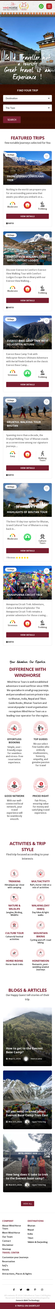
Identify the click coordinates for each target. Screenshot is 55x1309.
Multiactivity (40, 881)
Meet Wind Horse (11, 1232)
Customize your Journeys (15, 1257)
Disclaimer (7, 1245)
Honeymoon (40, 960)
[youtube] (28, 1290)
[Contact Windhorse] (41, 6)
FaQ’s (5, 1265)
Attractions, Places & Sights (17, 1273)
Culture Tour (14, 933)
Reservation (8, 1261)
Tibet (30, 1238)
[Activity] (27, 108)
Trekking (14, 881)
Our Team (7, 1237)
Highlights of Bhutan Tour (27, 512)
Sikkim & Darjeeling (38, 1242)
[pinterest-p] (35, 1290)
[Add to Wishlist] (47, 156)
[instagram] (42, 1290)
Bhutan (31, 1225)
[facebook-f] (14, 1290)
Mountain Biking (41, 934)
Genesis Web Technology (27, 1300)
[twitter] (21, 1290)
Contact (6, 1241)
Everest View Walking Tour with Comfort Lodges (26, 258)
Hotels (5, 1269)
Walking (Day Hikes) (40, 907)
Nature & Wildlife (14, 907)
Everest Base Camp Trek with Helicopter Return (27, 342)
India (30, 1234)
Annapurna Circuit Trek (24, 594)
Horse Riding (14, 960)
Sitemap (6, 1249)
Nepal (31, 1229)
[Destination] (27, 98)
